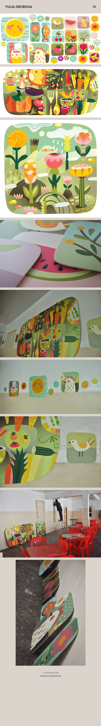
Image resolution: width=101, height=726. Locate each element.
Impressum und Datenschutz (50, 675)
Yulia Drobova (18, 6)
